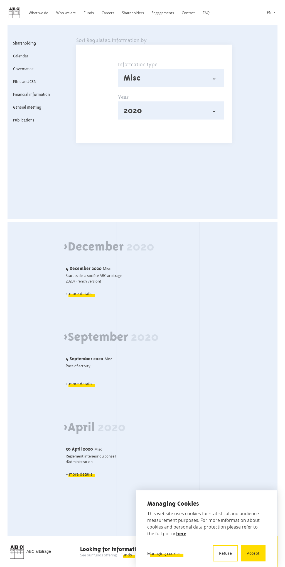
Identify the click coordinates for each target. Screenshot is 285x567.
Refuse (225, 553)
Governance (23, 69)
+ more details (79, 293)
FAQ (206, 12)
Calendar (20, 56)
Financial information (31, 94)
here (181, 534)
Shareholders (133, 12)
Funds (88, 12)
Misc (132, 77)
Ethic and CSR (24, 81)
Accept (253, 553)
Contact (188, 12)
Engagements (162, 12)
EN (269, 12)
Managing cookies (164, 553)
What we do (38, 12)
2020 (133, 110)
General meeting (27, 107)
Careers (108, 12)
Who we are (66, 12)
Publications (23, 120)
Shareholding (24, 43)
